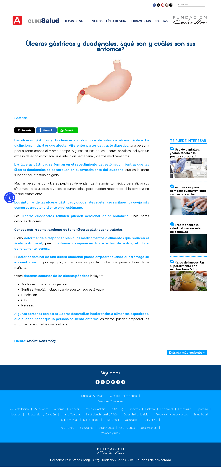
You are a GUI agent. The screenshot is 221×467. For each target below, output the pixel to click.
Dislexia (150, 409)
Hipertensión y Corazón (41, 414)
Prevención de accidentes (172, 414)
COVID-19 (117, 409)
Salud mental (69, 420)
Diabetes (134, 409)
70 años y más (110, 433)
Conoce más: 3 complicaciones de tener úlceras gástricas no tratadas (68, 230)
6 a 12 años (86, 428)
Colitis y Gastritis (95, 409)
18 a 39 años (127, 428)
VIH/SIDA (151, 420)
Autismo (59, 409)
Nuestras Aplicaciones (123, 396)
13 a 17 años (106, 428)
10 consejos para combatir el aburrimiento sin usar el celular (188, 191)
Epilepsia (202, 409)
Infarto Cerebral (70, 414)
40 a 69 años (149, 428)
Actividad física (19, 409)
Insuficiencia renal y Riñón (102, 414)
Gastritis (20, 118)
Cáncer (74, 409)
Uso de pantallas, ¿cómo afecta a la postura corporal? (185, 153)
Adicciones (41, 409)
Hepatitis (15, 414)
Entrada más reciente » (187, 353)
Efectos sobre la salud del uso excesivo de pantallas (186, 228)
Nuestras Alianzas (92, 396)
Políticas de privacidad (153, 460)
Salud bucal (201, 414)
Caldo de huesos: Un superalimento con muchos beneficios (187, 266)
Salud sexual (91, 420)
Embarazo (184, 409)
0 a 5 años (67, 428)
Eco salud (166, 409)
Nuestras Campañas (110, 401)
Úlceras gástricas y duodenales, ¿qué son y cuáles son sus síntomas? (110, 47)
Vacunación (132, 420)
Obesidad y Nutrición (137, 414)
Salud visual (111, 420)
